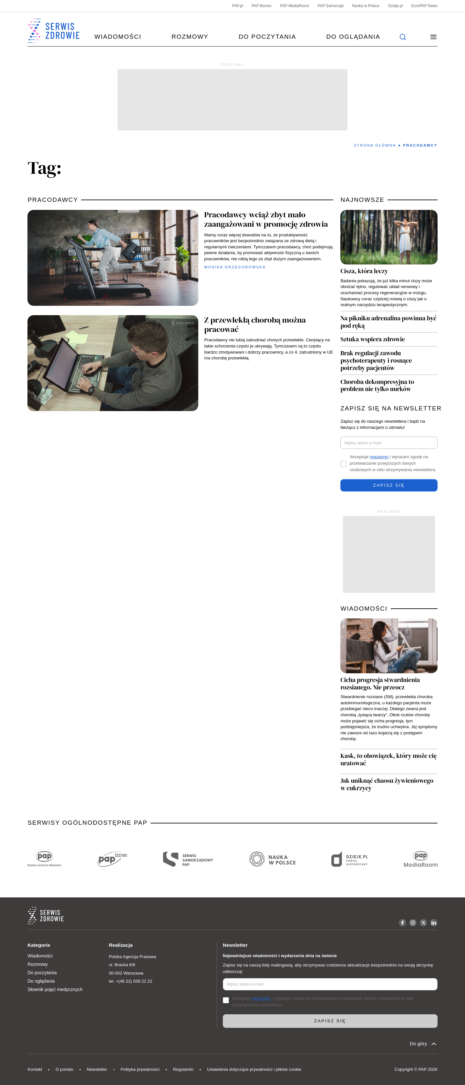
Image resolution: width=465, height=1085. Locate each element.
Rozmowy (190, 36)
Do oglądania (353, 36)
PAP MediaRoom (294, 6)
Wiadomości (117, 36)
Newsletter (97, 1069)
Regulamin (183, 1069)
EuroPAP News (424, 6)
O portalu (64, 1069)
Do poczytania (267, 36)
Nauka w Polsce (365, 6)
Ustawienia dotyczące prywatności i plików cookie (254, 1069)
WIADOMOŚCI (364, 608)
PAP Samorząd (331, 6)
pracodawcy (52, 199)
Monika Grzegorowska (235, 267)
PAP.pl (237, 6)
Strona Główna (375, 145)
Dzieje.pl (395, 6)
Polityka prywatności (139, 1069)
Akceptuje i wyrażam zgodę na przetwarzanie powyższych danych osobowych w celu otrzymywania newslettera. (393, 463)
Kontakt (34, 1069)
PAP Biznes (262, 6)
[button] (433, 37)
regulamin (379, 456)
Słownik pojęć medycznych (54, 989)
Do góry (423, 1044)
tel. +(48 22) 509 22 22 (130, 981)
